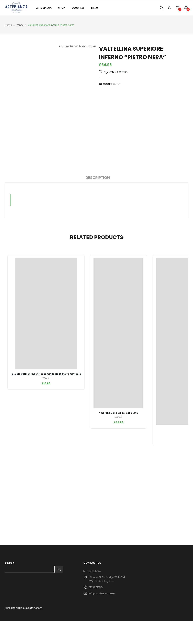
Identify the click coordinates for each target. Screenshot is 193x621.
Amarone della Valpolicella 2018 (118, 413)
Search (9, 563)
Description (98, 177)
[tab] (97, 178)
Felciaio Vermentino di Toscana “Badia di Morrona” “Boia (46, 374)
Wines (116, 84)
